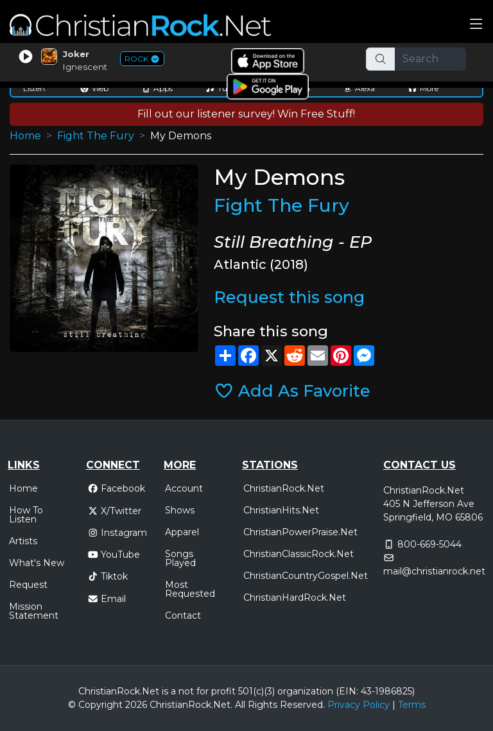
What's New (36, 562)
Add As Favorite (292, 390)
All (240, 704)
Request (28, 584)
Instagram (117, 532)
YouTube (114, 554)
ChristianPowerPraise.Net (300, 532)
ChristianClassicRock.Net (298, 553)
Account (184, 488)
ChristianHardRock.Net (294, 597)
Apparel (182, 532)
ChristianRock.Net (283, 488)
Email (106, 598)
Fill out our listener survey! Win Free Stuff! (246, 114)
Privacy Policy (358, 704)
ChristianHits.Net (281, 510)
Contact (183, 615)
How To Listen (26, 515)
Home (25, 136)
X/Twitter (114, 510)
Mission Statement (33, 611)
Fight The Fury (95, 136)
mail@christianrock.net (434, 571)
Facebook (116, 488)
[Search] (431, 59)
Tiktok (107, 576)
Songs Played (180, 558)
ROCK (142, 59)
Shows (180, 510)
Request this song (289, 297)
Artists (23, 541)
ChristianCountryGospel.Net (305, 575)
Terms (412, 704)
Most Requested (190, 589)
